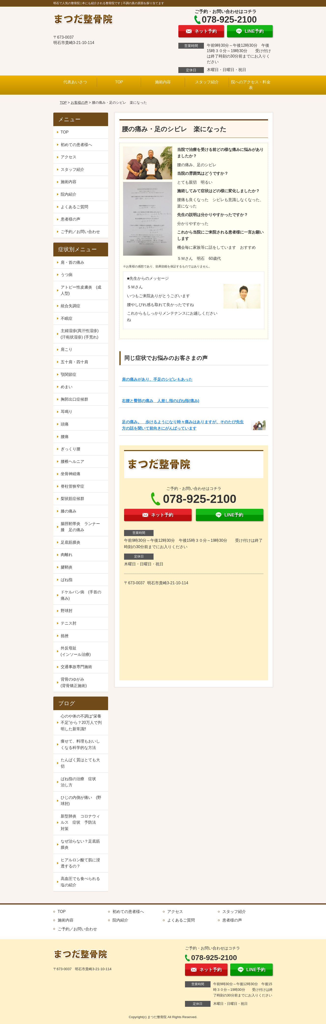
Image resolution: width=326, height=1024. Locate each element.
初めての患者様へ (76, 145)
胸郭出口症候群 (74, 399)
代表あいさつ (75, 82)
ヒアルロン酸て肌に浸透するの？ (80, 863)
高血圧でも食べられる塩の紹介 (80, 882)
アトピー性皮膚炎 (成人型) (81, 290)
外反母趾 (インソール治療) (82, 651)
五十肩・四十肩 (74, 362)
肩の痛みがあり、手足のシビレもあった (157, 379)
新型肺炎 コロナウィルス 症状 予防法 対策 (80, 822)
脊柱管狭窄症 (72, 486)
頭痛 (65, 424)
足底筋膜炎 (70, 542)
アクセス (68, 157)
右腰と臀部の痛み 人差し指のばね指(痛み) (160, 401)
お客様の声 (79, 102)
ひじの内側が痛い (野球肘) (81, 800)
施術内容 (163, 82)
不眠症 (66, 318)
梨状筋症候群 (72, 499)
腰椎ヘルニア (72, 461)
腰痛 (65, 437)
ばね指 (66, 580)
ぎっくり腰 (70, 449)
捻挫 (65, 636)
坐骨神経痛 (70, 474)
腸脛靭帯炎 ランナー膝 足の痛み (80, 527)
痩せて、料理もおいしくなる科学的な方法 (80, 744)
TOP (119, 82)
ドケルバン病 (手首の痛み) (81, 595)
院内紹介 (68, 194)
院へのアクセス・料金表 (250, 84)
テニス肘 (68, 623)
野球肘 (66, 611)
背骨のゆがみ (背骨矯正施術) (82, 682)
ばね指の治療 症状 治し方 (80, 782)
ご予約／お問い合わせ (80, 232)
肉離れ (66, 555)
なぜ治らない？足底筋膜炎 (80, 844)
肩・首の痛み (72, 262)
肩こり (66, 349)
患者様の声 (70, 219)
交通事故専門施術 (76, 667)
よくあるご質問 (74, 207)
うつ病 (66, 275)
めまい (66, 387)
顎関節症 (68, 374)
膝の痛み (68, 511)
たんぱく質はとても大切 (80, 763)
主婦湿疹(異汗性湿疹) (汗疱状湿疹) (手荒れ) (80, 334)
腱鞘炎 (66, 567)
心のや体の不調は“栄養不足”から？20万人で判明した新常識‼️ (81, 722)
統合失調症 (70, 306)
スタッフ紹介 (207, 82)
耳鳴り (66, 412)
